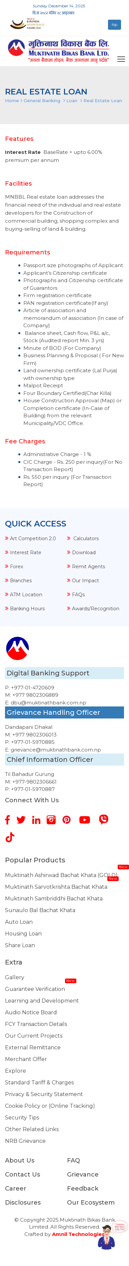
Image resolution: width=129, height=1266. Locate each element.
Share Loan (20, 945)
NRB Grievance (25, 1141)
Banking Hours (27, 609)
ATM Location (26, 595)
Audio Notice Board (31, 1012)
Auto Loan (19, 922)
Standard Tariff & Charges (39, 1082)
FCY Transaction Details (36, 1024)
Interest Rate (25, 553)
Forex (16, 567)
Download (84, 553)
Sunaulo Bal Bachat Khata (40, 910)
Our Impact (85, 581)
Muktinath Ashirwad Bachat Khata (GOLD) (61, 875)
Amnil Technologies (78, 1234)
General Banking (42, 100)
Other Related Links (32, 1129)
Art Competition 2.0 (33, 539)
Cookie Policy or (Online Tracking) (50, 1106)
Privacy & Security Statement (44, 1094)
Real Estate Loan (102, 100)
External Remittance (33, 1047)
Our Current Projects (33, 1036)
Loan (71, 100)
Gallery (14, 977)
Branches (21, 581)
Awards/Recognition (95, 609)
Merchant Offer (26, 1059)
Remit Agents (88, 567)
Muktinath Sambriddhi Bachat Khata (54, 898)
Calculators (85, 539)
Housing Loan (23, 933)
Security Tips (22, 1117)
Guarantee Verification (35, 989)
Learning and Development (42, 1001)
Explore (15, 1071)
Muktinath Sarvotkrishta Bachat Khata (56, 887)
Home (12, 100)
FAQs (78, 595)
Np (114, 24)
